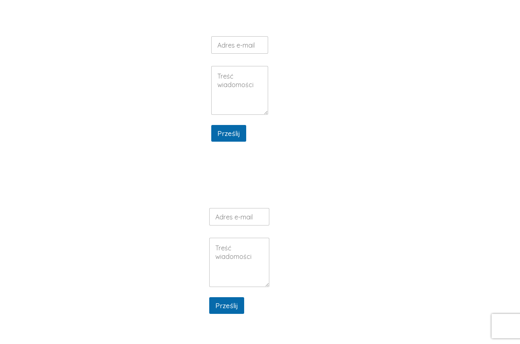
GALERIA (407, 15)
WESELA (300, 15)
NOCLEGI (368, 15)
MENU (333, 15)
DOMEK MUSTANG (382, 116)
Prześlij (228, 133)
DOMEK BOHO (382, 101)
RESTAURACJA (252, 15)
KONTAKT (440, 19)
